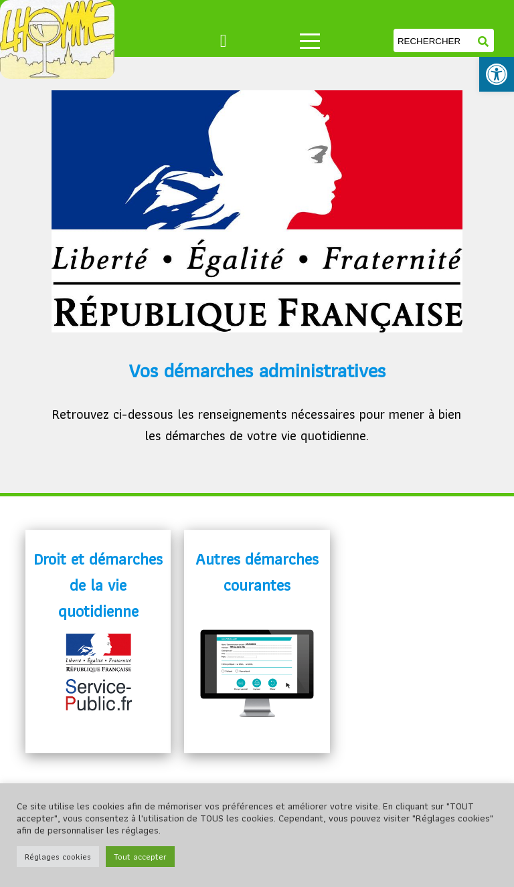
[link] (496, 74)
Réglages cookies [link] (58, 857)
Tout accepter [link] (140, 857)
